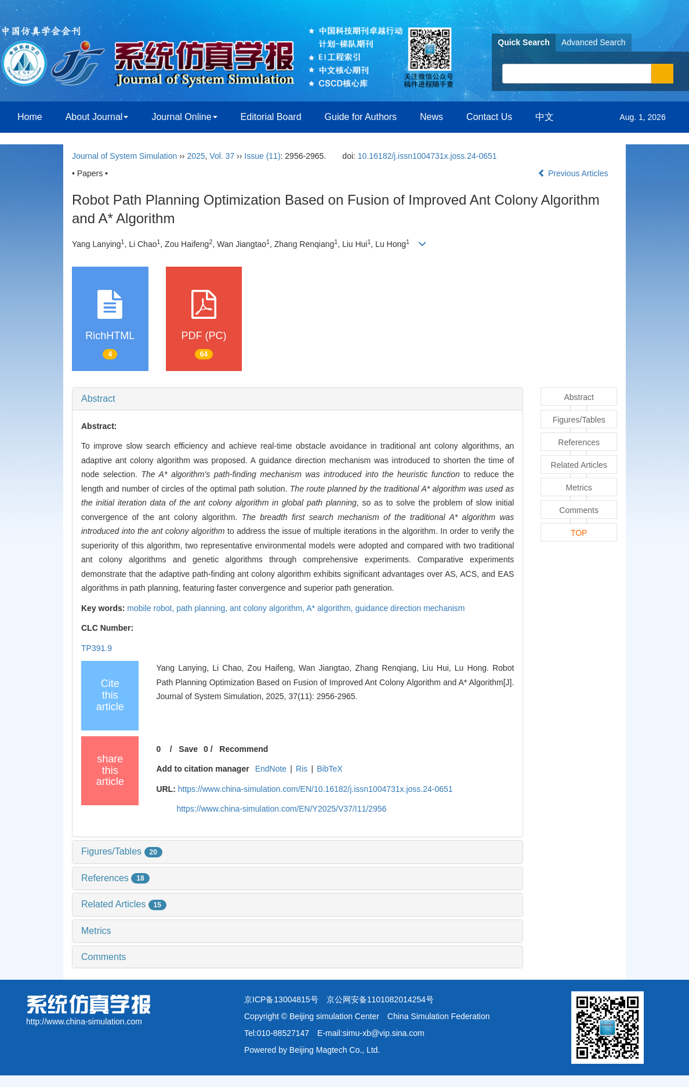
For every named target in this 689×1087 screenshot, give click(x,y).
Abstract (98, 398)
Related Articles (123, 904)
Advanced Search (593, 42)
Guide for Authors (361, 117)
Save (188, 749)
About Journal (97, 117)
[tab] (297, 399)
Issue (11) (262, 156)
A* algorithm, (330, 608)
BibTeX (329, 768)
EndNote (271, 768)
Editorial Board (271, 117)
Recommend (243, 749)
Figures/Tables (121, 851)
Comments (103, 957)
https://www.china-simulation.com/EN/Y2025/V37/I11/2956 (281, 808)
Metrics (96, 931)
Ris (301, 768)
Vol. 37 (221, 156)
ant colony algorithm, (268, 608)
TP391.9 (96, 648)
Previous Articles (574, 173)
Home (29, 117)
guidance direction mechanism (410, 608)
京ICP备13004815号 (281, 999)
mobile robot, (151, 608)
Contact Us (489, 117)
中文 (544, 117)
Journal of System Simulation (124, 156)
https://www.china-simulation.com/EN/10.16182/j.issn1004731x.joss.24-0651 (315, 789)
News (431, 117)
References (115, 878)
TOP (579, 532)
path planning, (203, 608)
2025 (196, 156)
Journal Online (184, 117)
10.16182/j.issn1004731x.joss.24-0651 (427, 156)
